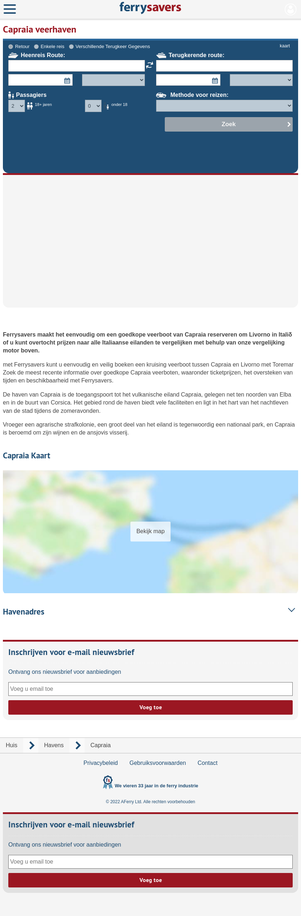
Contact (208, 763)
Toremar (283, 364)
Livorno (260, 334)
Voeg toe (150, 707)
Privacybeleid (100, 763)
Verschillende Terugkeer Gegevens (113, 46)
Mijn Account (291, 9)
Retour (22, 46)
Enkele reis (52, 46)
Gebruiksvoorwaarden (157, 763)
